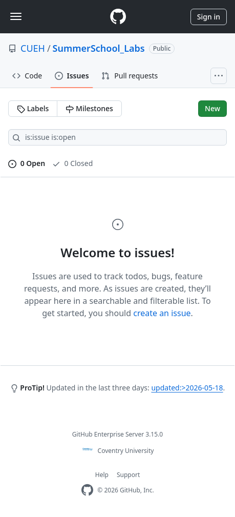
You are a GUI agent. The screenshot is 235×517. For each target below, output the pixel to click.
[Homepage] (118, 16)
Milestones (89, 108)
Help (102, 474)
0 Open (26, 163)
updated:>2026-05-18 (187, 387)
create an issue (161, 313)
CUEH (32, 48)
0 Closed (72, 163)
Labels (33, 108)
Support (128, 474)
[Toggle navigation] (16, 16)
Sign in (208, 17)
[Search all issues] (117, 137)
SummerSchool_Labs (99, 48)
